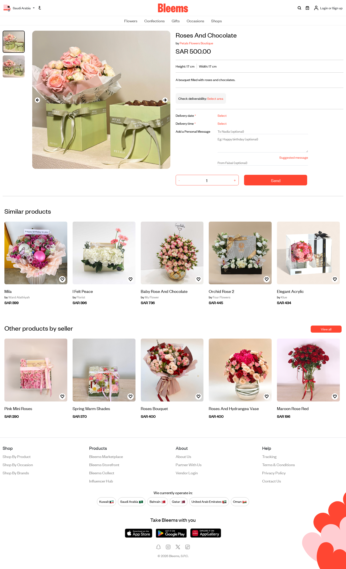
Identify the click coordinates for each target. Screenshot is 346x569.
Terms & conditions (278, 464)
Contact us (271, 480)
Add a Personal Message (193, 131)
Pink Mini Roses (18, 408)
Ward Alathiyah (17, 297)
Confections (154, 20)
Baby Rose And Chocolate (164, 291)
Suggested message (293, 157)
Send (275, 180)
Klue (282, 297)
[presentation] (37, 100)
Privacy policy (274, 472)
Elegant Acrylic (290, 291)
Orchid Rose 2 (221, 291)
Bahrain (157, 501)
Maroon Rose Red (293, 408)
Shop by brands (16, 472)
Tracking (269, 456)
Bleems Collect (101, 472)
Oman (240, 501)
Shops (216, 20)
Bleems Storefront (104, 464)
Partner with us (188, 464)
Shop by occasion (18, 464)
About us (183, 456)
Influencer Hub (101, 480)
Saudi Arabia (131, 501)
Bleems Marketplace (106, 456)
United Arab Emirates (209, 501)
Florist (79, 297)
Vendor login (187, 472)
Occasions (195, 20)
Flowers (130, 20)
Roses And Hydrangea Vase (234, 408)
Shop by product (17, 456)
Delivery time (186, 123)
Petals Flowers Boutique (196, 43)
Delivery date (186, 115)
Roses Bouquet (154, 408)
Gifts (176, 20)
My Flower (150, 297)
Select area (215, 98)
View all (326, 329)
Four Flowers (219, 297)
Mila (8, 291)
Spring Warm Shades (91, 408)
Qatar (178, 501)
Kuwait (106, 501)
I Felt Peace (83, 291)
